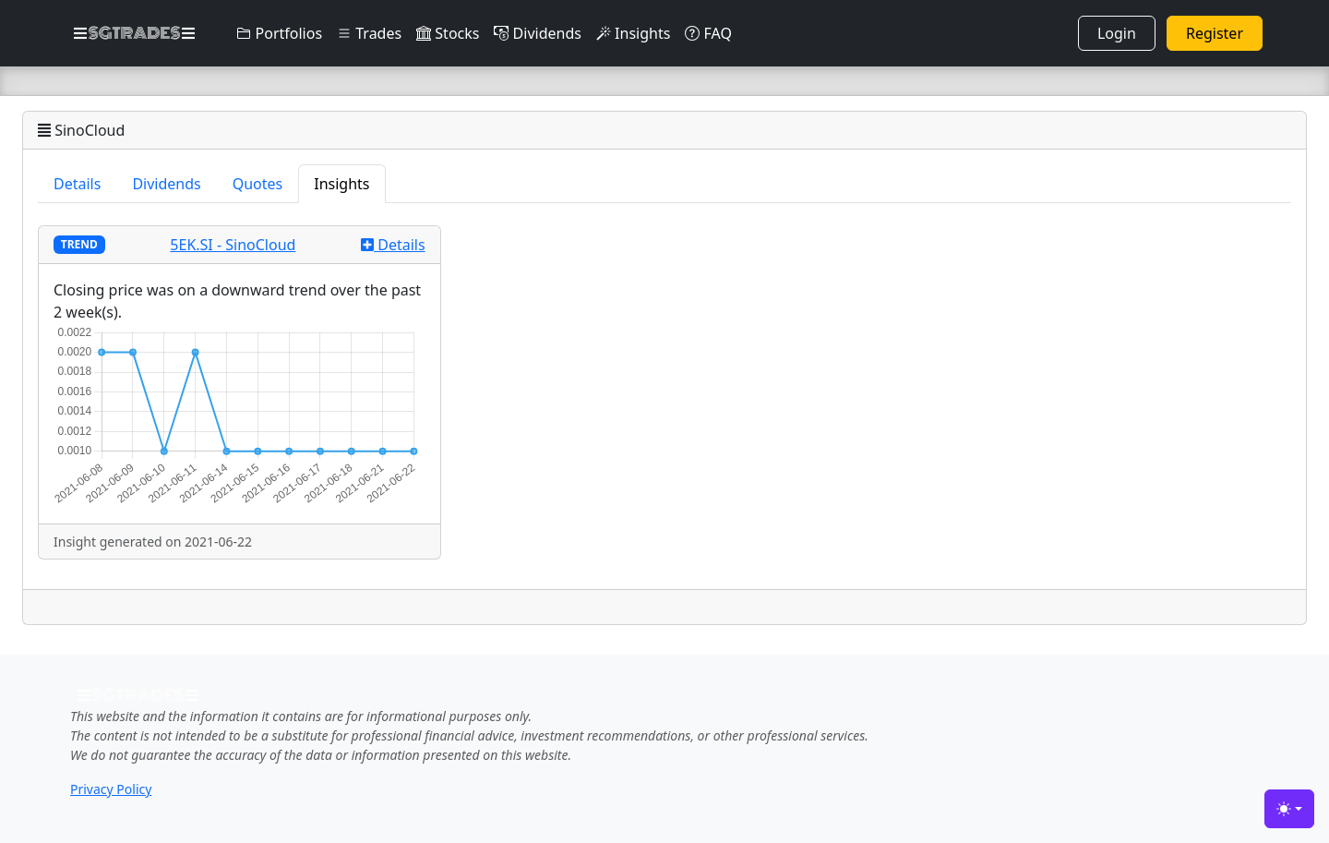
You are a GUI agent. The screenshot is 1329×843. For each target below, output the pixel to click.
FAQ (708, 33)
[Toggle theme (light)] (1289, 808)
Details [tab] (77, 184)
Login (1116, 33)
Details (393, 245)
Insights (633, 33)
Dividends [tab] (166, 184)
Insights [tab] (341, 184)
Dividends (537, 33)
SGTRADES (134, 33)
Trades (369, 33)
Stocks (447, 33)
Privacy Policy (110, 789)
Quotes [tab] (258, 184)
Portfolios (279, 33)
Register (1214, 33)
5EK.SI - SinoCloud (232, 245)
